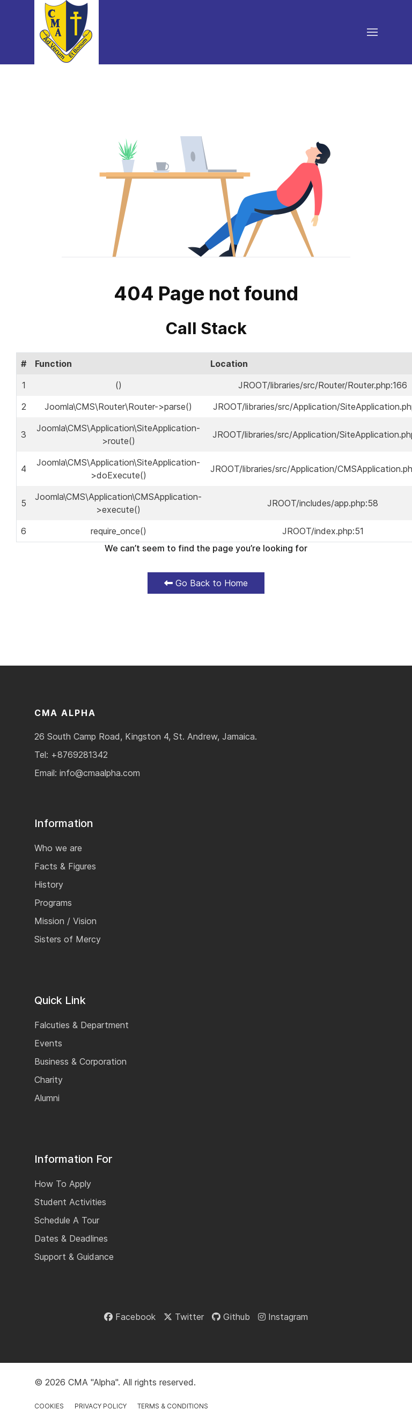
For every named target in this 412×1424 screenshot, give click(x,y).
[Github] (231, 1316)
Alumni (47, 1098)
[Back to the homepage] (66, 32)
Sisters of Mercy (67, 939)
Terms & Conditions (172, 1406)
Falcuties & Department (81, 1025)
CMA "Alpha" (93, 1382)
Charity (48, 1079)
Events (48, 1043)
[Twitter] (184, 1316)
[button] (372, 32)
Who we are (58, 848)
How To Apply (62, 1183)
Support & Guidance (74, 1256)
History (48, 884)
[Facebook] (130, 1316)
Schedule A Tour (66, 1220)
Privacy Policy (101, 1406)
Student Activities (70, 1202)
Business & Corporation (80, 1061)
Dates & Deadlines (71, 1238)
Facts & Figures (65, 866)
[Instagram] (283, 1316)
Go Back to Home (206, 583)
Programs (53, 902)
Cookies (49, 1406)
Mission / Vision (65, 921)
